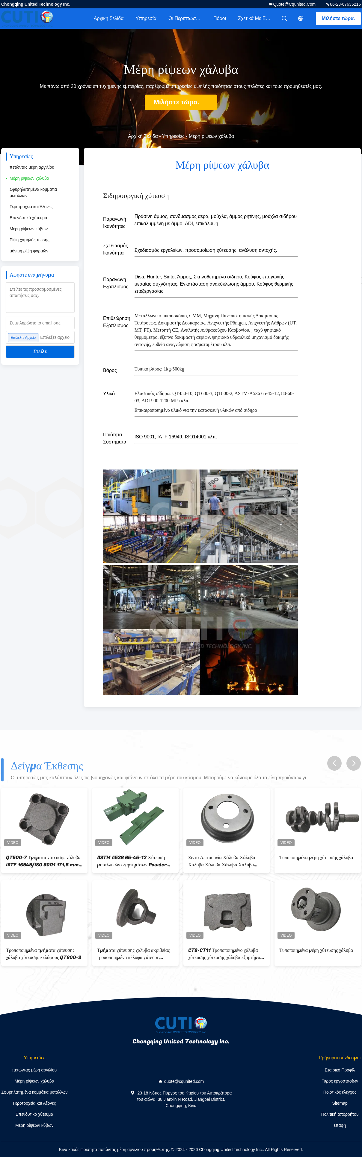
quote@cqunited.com (294, 4)
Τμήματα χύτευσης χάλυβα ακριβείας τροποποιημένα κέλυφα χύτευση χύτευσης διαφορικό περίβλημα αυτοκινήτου (133, 954)
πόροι (219, 18)
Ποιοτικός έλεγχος (339, 1092)
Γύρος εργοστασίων (340, 1081)
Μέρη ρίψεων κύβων (29, 228)
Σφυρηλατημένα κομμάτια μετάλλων (33, 192)
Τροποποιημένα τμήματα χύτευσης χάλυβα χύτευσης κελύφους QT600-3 (43, 954)
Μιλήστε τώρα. (338, 18)
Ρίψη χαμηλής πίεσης (29, 239)
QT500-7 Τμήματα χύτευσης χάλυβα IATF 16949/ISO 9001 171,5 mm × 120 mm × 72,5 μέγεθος (44, 861)
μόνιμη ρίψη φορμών (29, 251)
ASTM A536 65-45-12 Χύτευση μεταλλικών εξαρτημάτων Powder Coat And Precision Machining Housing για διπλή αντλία (132, 861)
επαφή (340, 1125)
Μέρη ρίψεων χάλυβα (29, 178)
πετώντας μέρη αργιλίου (32, 167)
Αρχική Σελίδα (109, 18)
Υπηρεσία (145, 18)
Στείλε (40, 351)
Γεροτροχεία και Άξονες (31, 206)
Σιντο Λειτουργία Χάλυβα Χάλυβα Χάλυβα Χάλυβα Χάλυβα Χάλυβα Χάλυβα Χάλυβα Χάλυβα (221, 861)
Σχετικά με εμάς (256, 18)
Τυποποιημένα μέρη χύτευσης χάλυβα (316, 857)
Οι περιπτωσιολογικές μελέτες (187, 18)
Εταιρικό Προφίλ (340, 1070)
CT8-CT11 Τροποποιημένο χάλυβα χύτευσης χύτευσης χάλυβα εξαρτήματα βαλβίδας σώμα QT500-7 (226, 954)
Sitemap (339, 1103)
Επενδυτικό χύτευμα (28, 217)
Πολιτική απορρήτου (340, 1114)
